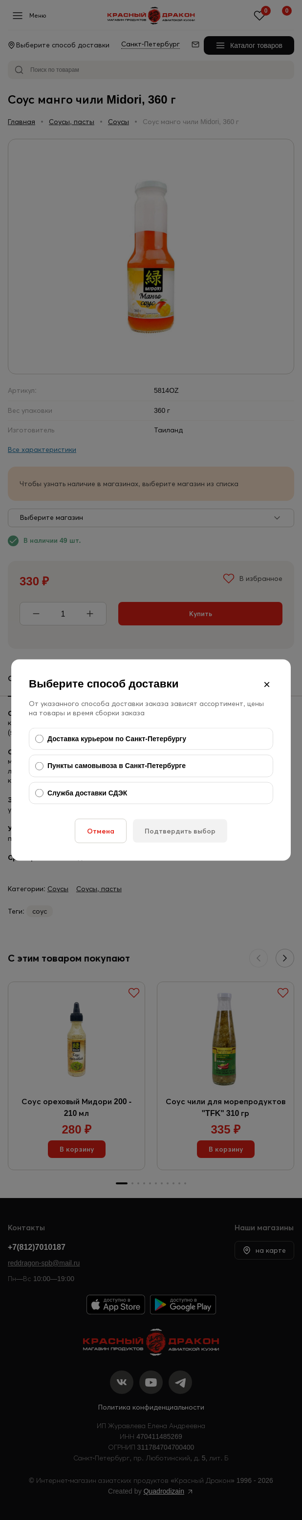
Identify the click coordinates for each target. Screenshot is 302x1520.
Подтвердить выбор (180, 831)
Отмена (100, 831)
